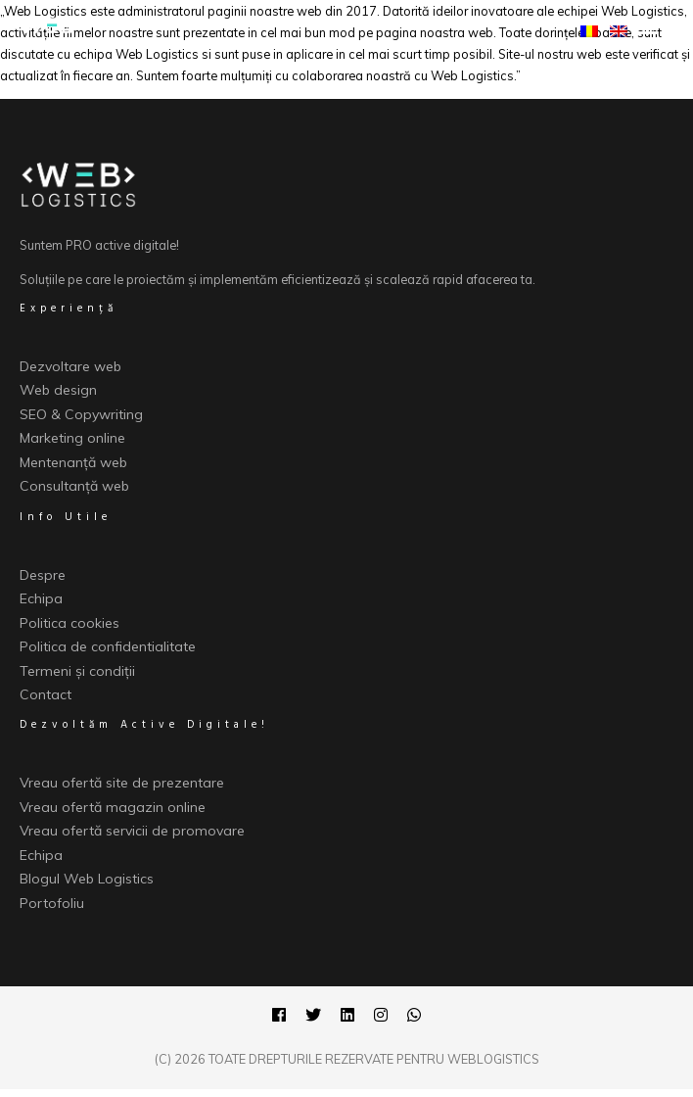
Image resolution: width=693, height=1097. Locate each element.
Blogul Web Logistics (87, 878)
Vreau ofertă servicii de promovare (132, 830)
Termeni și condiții (77, 671)
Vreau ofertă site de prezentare (122, 782)
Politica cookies (69, 623)
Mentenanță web (73, 462)
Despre (43, 575)
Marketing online (72, 438)
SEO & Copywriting (81, 414)
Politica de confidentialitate (108, 646)
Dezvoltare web (70, 366)
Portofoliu (52, 903)
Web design (58, 390)
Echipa (41, 598)
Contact (45, 694)
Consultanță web (74, 486)
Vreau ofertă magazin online (113, 807)
